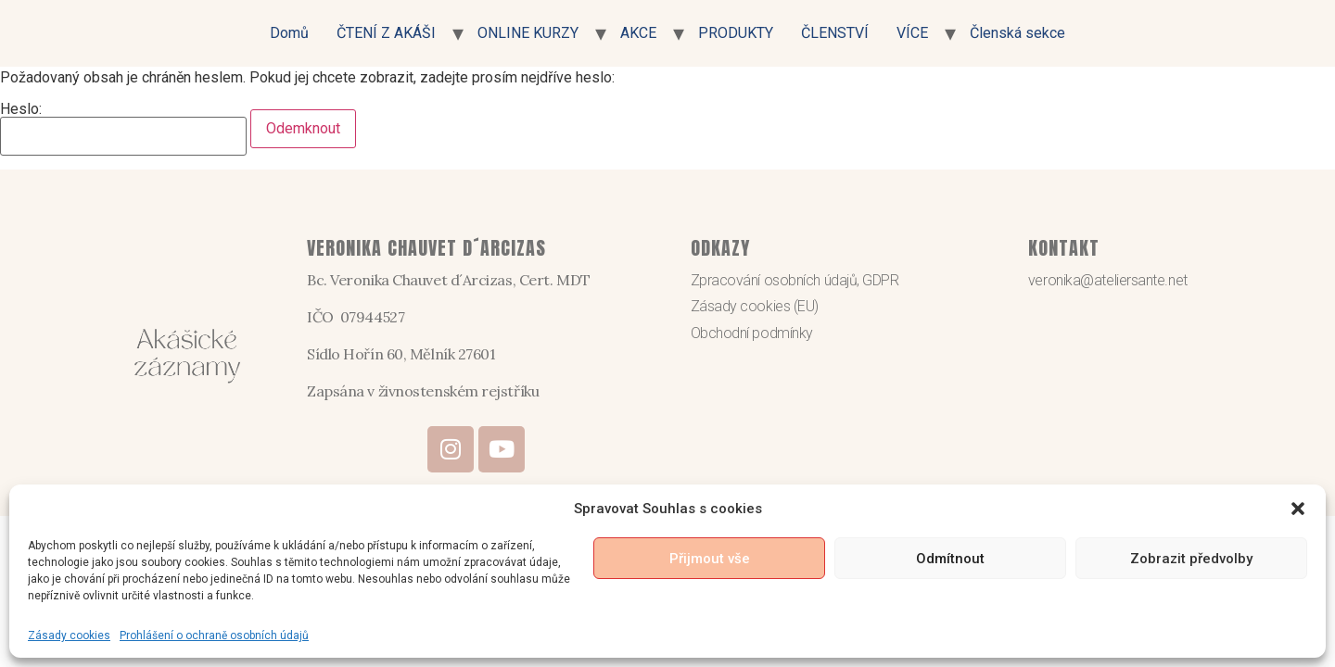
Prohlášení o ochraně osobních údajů (214, 635)
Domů (289, 33)
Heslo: (123, 129)
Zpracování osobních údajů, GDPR (795, 280)
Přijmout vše (709, 558)
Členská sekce (1017, 33)
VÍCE (912, 33)
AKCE (638, 33)
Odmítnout (950, 558)
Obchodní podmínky (752, 333)
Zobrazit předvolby (1191, 558)
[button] (1298, 508)
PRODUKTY (735, 33)
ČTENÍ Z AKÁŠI (386, 33)
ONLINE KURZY (527, 33)
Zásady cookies (69, 635)
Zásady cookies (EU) (755, 306)
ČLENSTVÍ (835, 33)
